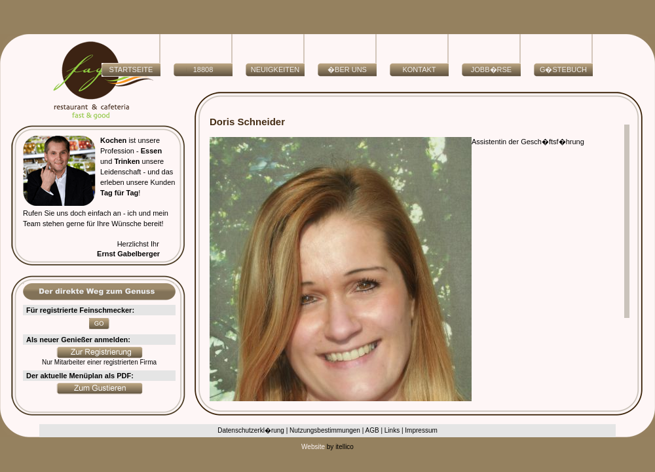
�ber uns (347, 69)
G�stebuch (563, 69)
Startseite (131, 69)
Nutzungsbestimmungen (325, 430)
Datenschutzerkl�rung (250, 430)
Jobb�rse (491, 69)
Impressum (421, 430)
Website (313, 446)
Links (392, 430)
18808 (203, 69)
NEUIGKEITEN (275, 69)
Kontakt (419, 69)
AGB (372, 430)
